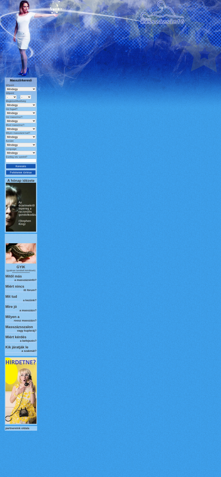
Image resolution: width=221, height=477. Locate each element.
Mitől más (13, 276)
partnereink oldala (17, 428)
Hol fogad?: (12, 109)
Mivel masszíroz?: (15, 125)
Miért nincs (14, 286)
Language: (11, 149)
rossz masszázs (24, 320)
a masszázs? (27, 310)
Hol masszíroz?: (14, 117)
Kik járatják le (16, 347)
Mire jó (11, 307)
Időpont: (10, 85)
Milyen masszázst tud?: (18, 133)
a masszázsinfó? (25, 280)
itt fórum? (30, 290)
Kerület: (10, 141)
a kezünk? (29, 300)
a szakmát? (29, 350)
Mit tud (11, 296)
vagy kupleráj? (26, 330)
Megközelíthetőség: (16, 101)
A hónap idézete (21, 180)
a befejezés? (28, 340)
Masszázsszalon (19, 327)
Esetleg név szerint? (16, 157)
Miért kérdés (15, 337)
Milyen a (12, 317)
